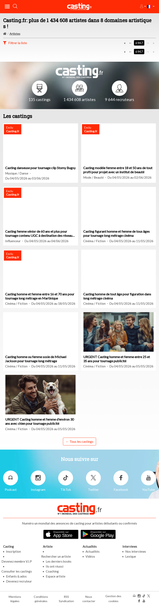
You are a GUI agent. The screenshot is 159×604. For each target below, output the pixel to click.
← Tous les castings (79, 441)
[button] (143, 6)
